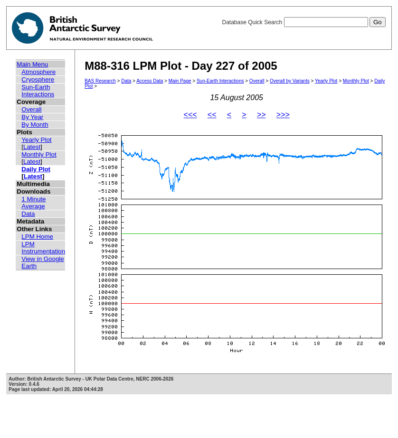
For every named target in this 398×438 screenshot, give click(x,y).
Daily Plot (35, 169)
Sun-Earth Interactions (37, 91)
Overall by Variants (290, 81)
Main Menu (32, 64)
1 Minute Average (33, 203)
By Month (34, 124)
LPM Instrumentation (43, 248)
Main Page (180, 81)
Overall (31, 109)
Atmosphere (38, 71)
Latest (31, 146)
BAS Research (100, 81)
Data (28, 213)
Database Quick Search (303, 22)
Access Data (149, 81)
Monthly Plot (38, 154)
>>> (283, 115)
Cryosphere (37, 79)
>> (261, 115)
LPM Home (37, 236)
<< (212, 115)
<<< (190, 115)
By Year (32, 117)
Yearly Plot (36, 139)
